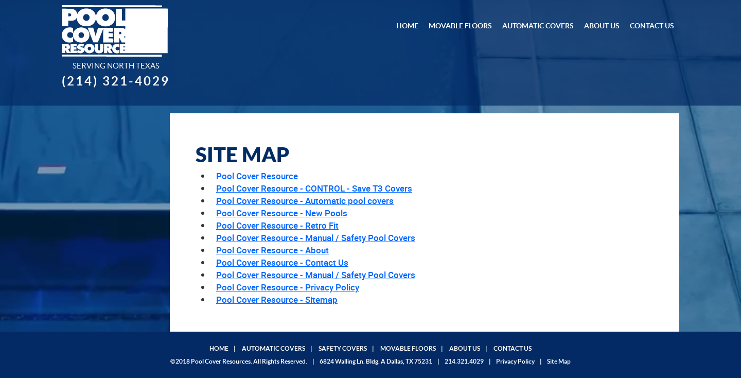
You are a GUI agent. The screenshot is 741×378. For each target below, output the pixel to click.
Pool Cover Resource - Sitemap (277, 299)
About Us (602, 26)
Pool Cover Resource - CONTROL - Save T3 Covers (314, 188)
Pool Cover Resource (257, 176)
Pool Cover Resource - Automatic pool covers (305, 201)
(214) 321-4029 (116, 81)
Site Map (559, 361)
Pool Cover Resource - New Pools (281, 213)
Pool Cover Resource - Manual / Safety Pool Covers (315, 238)
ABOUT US (464, 348)
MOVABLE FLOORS (408, 348)
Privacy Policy (515, 361)
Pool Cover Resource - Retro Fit (277, 225)
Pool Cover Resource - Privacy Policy (287, 287)
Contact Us (652, 26)
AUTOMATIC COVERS (273, 348)
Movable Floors (460, 26)
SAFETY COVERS (343, 348)
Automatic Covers (538, 26)
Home (407, 26)
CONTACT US (512, 348)
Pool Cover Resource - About (272, 250)
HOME (218, 348)
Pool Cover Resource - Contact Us (282, 262)
